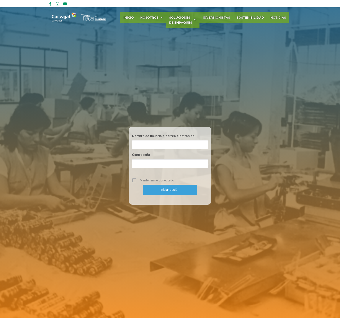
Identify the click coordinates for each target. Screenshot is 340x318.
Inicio (128, 17)
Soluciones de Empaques (182, 20)
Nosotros (151, 17)
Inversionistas (216, 17)
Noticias (278, 17)
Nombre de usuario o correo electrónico (163, 136)
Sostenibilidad (250, 17)
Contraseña (141, 155)
